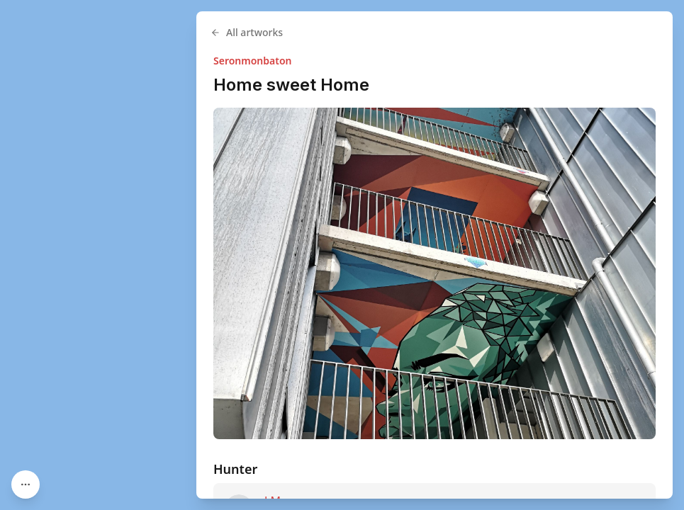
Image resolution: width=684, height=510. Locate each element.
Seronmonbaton (252, 60)
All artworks (247, 32)
